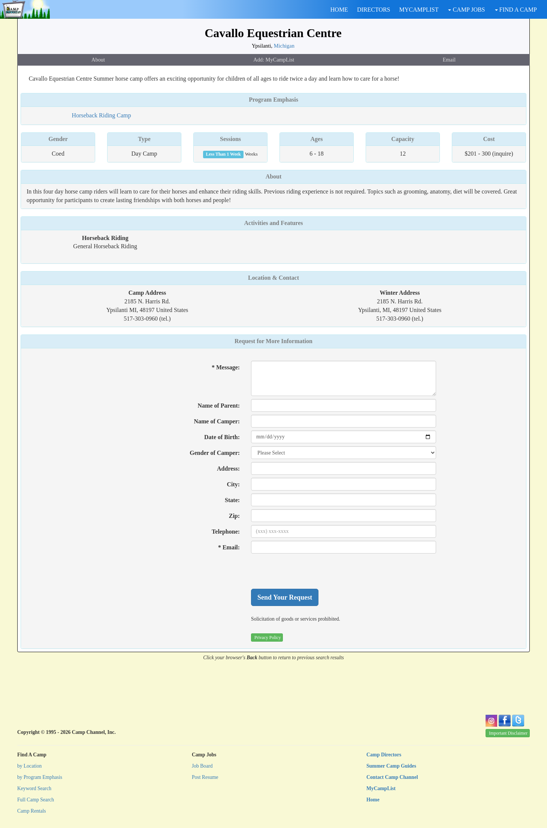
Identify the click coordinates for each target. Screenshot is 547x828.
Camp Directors (383, 755)
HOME (339, 9)
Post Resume (205, 777)
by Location (29, 766)
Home (373, 799)
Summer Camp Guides (391, 766)
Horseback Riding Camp (101, 115)
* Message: (226, 367)
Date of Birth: (222, 437)
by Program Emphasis (39, 777)
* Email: (229, 547)
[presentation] (308, 571)
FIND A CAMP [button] (516, 9)
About (98, 60)
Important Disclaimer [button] (508, 733)
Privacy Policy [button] (267, 637)
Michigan (284, 46)
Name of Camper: (217, 421)
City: (233, 484)
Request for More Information (273, 341)
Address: (228, 468)
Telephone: (226, 531)
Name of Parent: (219, 405)
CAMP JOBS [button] (466, 9)
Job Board (202, 766)
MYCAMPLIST (419, 9)
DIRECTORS (373, 9)
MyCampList (381, 788)
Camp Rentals (31, 811)
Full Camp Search (35, 799)
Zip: (234, 516)
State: (232, 500)
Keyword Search (34, 788)
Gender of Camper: (215, 453)
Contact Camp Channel (392, 777)
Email (449, 60)
